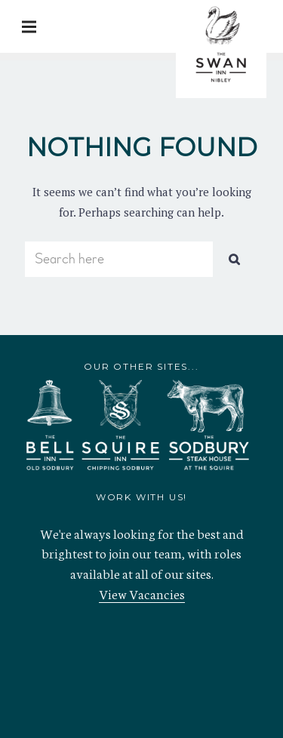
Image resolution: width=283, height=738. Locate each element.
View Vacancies (142, 593)
